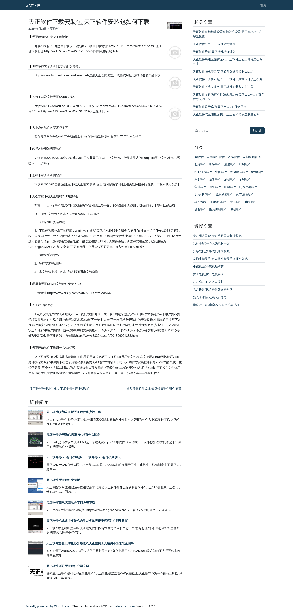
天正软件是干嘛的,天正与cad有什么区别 (73, 434)
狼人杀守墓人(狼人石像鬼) (210, 297)
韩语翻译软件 (239, 172)
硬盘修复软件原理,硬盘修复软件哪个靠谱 (155, 388)
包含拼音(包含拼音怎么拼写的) (213, 289)
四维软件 (200, 164)
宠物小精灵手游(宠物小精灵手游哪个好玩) (221, 259)
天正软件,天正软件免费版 (63, 480)
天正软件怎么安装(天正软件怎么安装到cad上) (223, 71)
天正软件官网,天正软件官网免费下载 (70, 502)
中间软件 (221, 172)
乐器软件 (200, 179)
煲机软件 (236, 209)
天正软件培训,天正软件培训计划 (214, 52)
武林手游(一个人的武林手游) (212, 243)
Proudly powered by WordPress (47, 606)
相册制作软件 (203, 172)
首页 (263, 5)
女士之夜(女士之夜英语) (209, 274)
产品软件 (234, 157)
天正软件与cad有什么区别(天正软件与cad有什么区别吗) (83, 457)
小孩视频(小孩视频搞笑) (209, 266)
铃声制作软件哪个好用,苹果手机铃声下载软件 (59, 388)
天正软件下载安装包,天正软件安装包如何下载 (223, 87)
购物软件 (215, 164)
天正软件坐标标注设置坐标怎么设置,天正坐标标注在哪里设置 (87, 521)
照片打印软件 (203, 194)
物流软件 (257, 172)
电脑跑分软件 (216, 157)
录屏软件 (236, 202)
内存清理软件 (245, 194)
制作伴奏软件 (248, 187)
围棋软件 (230, 187)
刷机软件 (230, 179)
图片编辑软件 (218, 209)
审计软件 (200, 187)
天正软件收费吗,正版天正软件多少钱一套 (73, 412)
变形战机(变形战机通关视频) (212, 251)
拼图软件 (200, 209)
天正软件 (55, 28)
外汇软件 (215, 187)
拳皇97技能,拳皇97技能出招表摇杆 (216, 305)
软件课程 (200, 202)
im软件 (199, 157)
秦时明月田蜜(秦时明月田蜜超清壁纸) (218, 236)
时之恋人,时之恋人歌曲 (208, 282)
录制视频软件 (252, 157)
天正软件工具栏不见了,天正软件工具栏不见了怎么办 (227, 79)
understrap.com (123, 606)
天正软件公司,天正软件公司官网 (67, 566)
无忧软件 (32, 5)
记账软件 (245, 179)
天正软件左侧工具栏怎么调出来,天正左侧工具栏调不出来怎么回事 (90, 543)
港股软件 (230, 164)
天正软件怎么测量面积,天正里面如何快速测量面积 (226, 114)
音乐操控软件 (224, 194)
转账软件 (245, 164)
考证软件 (251, 202)
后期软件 (215, 179)
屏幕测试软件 (218, 202)
